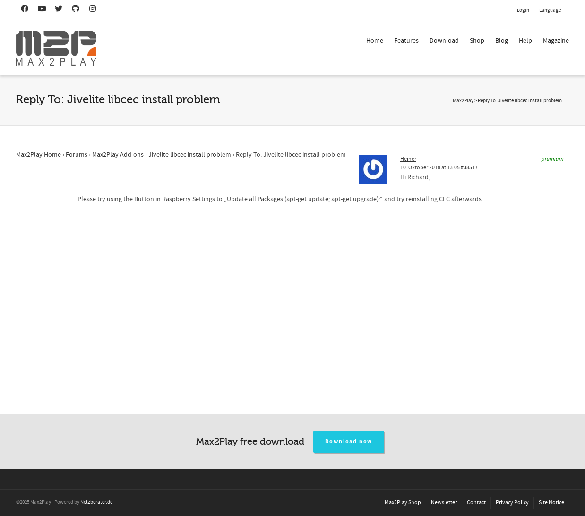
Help (525, 40)
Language (550, 10)
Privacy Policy (512, 502)
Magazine (556, 40)
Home (374, 40)
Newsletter (444, 502)
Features (406, 40)
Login (523, 10)
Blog (501, 40)
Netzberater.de (96, 502)
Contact (476, 502)
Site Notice (551, 502)
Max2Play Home (38, 154)
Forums (76, 154)
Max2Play (463, 100)
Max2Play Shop (403, 502)
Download (444, 40)
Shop (477, 40)
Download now (349, 441)
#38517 (469, 167)
